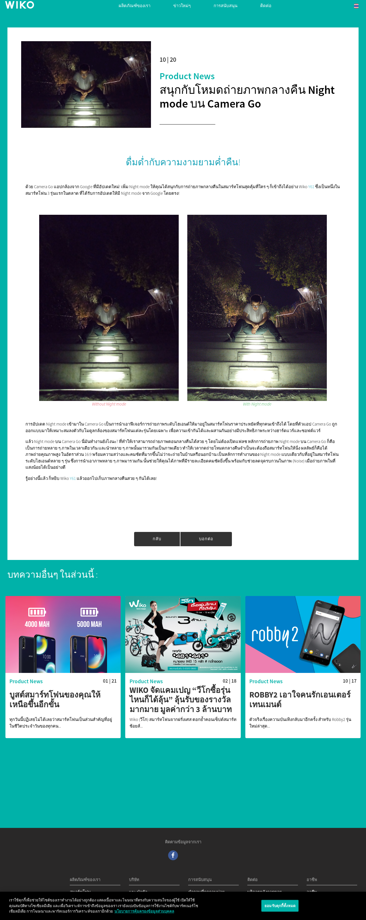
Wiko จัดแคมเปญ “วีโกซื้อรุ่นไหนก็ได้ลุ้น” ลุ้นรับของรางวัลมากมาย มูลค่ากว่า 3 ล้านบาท (181, 699)
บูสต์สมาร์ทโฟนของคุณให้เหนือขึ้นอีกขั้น (54, 699)
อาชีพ (312, 892)
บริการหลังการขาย (264, 892)
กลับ (157, 538)
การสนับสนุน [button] (225, 5)
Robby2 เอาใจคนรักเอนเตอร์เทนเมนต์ (300, 699)
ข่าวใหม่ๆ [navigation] (182, 5)
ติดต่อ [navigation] (265, 5)
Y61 (311, 186)
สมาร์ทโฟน (80, 892)
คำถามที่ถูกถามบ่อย (206, 892)
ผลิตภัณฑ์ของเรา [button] (134, 5)
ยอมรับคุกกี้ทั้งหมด (279, 907)
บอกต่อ (206, 538)
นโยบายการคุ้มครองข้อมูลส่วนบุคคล (144, 913)
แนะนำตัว (138, 892)
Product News (187, 76)
